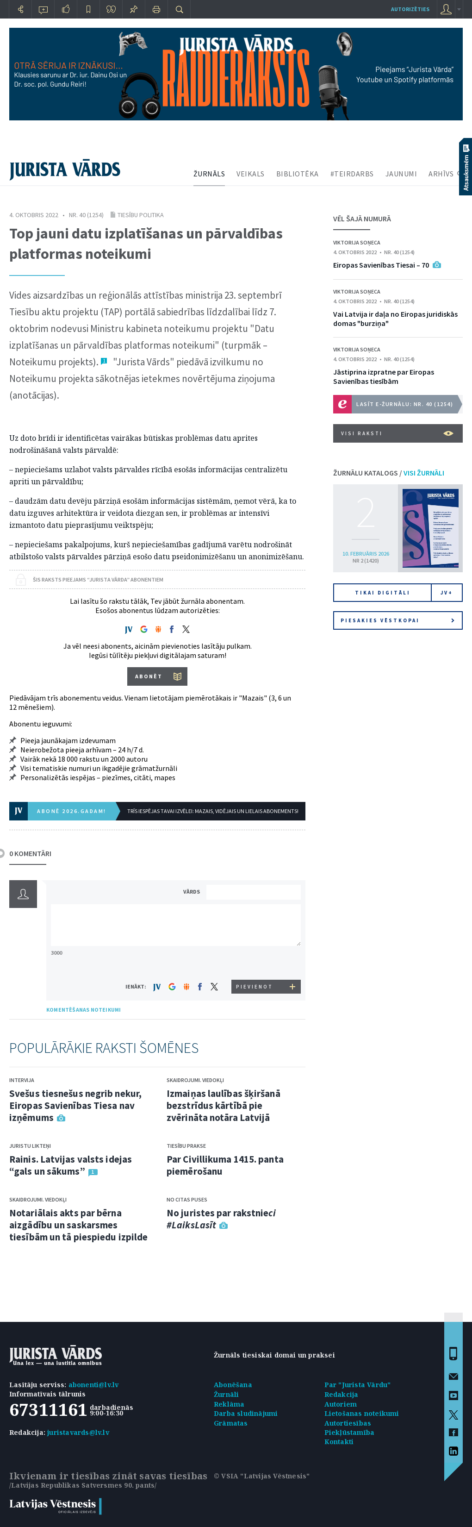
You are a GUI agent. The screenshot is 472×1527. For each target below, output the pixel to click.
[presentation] (255, 962)
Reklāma (229, 1404)
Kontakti (339, 1441)
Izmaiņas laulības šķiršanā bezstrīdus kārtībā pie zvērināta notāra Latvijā (223, 1105)
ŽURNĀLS (209, 173)
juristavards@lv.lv (78, 1432)
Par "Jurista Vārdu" (357, 1384)
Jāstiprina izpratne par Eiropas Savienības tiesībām (383, 376)
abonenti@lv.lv (93, 1384)
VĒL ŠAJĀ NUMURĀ (362, 218)
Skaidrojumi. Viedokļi (38, 1199)
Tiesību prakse (186, 1145)
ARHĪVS (441, 173)
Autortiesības (348, 1423)
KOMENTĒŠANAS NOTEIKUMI (83, 1009)
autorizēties (410, 9)
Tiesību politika (141, 215)
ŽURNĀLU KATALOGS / (388, 472)
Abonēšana (233, 1384)
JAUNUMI (401, 173)
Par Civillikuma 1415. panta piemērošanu (225, 1165)
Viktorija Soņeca (356, 242)
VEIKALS (250, 173)
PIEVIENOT (254, 986)
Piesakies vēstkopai (397, 620)
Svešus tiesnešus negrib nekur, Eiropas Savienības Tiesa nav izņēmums (75, 1105)
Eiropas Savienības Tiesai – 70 (381, 264)
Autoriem (340, 1404)
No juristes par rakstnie (221, 1219)
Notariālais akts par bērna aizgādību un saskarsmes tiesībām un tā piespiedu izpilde (78, 1225)
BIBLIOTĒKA (297, 173)
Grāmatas (231, 1423)
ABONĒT (148, 676)
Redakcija (341, 1394)
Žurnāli (226, 1394)
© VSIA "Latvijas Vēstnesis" (262, 1475)
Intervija (21, 1079)
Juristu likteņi (30, 1145)
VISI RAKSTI (397, 433)
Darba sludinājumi (246, 1413)
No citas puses (187, 1199)
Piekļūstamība (349, 1432)
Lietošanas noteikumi (361, 1413)
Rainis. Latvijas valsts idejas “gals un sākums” (70, 1165)
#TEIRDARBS (352, 173)
